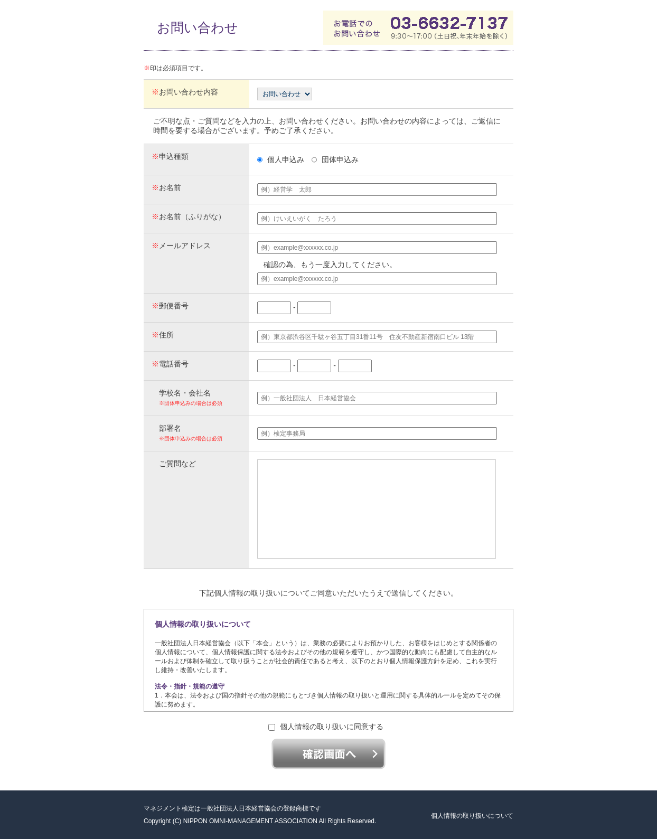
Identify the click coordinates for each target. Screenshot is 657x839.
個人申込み (280, 159)
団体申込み (335, 159)
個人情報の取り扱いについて (472, 815)
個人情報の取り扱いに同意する (325, 726)
